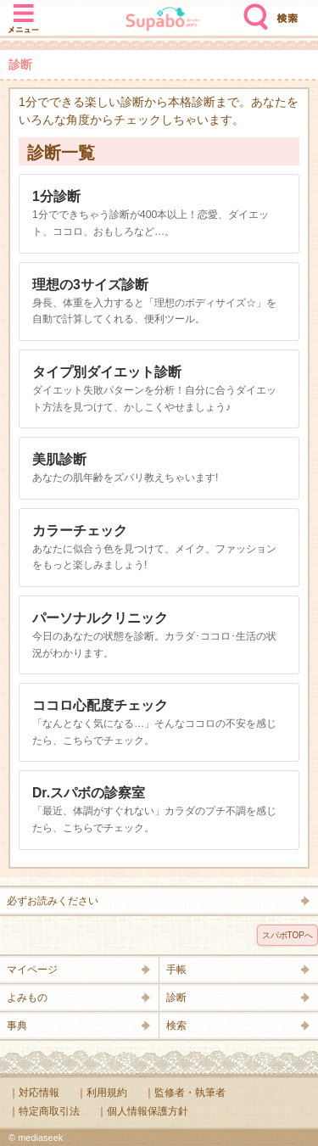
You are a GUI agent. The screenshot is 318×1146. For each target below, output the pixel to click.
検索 (252, 10)
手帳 (176, 969)
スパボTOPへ (287, 935)
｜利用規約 (101, 1092)
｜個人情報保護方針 (142, 1111)
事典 (17, 1025)
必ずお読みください (52, 901)
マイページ (32, 969)
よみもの (27, 997)
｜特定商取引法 (44, 1111)
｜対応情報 (33, 1092)
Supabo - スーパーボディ (163, 20)
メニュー (23, 10)
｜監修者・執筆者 (185, 1092)
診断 (176, 997)
